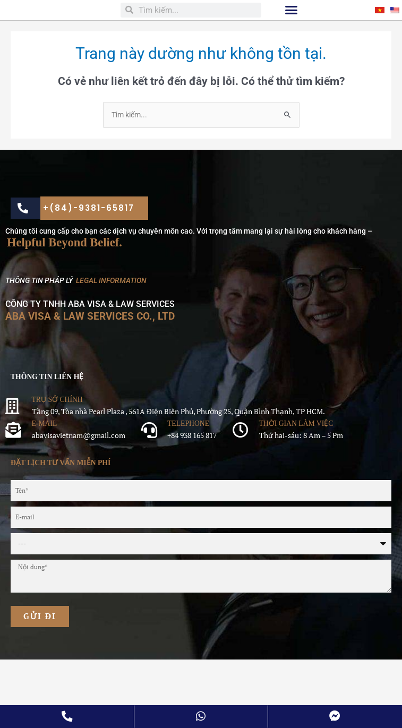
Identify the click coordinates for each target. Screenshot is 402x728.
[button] (291, 44)
